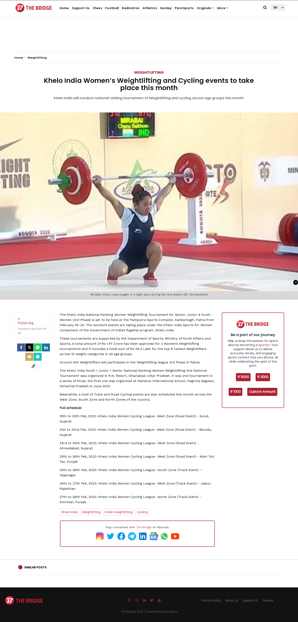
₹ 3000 (262, 377)
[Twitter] (29, 347)
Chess (97, 8)
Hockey (166, 8)
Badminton (130, 8)
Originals (205, 8)
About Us (231, 600)
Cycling (142, 512)
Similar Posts (35, 567)
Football (112, 8)
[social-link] (33, 366)
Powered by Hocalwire (162, 612)
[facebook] (21, 347)
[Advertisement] (149, 39)
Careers (267, 600)
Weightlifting (149, 72)
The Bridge (143, 527)
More (222, 8)
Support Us (81, 8)
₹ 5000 (243, 377)
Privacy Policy (211, 600)
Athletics (150, 8)
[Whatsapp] (38, 347)
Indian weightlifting (118, 512)
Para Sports (184, 8)
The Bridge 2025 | (133, 612)
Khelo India (69, 512)
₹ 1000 (235, 391)
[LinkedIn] (46, 347)
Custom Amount (262, 391)
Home (64, 8)
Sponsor (264, 345)
